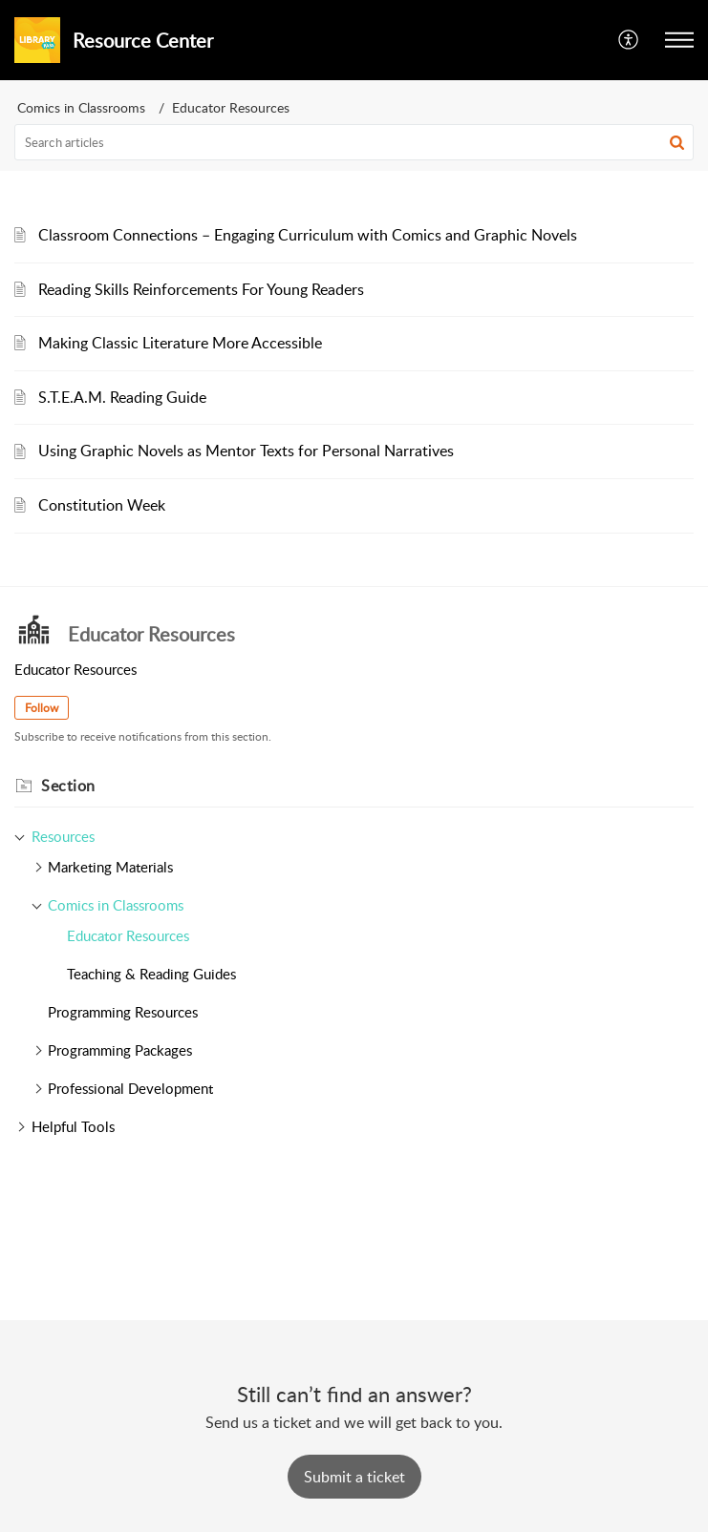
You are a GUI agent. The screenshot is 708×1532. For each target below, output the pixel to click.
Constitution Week (101, 504)
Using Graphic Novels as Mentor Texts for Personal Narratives (246, 450)
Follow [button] (41, 708)
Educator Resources (128, 935)
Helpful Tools (73, 1126)
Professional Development (130, 1088)
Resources (63, 836)
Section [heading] (68, 785)
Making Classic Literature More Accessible (180, 342)
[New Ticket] (354, 1476)
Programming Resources (123, 1011)
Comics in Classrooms (81, 107)
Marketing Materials (110, 866)
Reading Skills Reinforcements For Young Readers (201, 289)
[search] (354, 142)
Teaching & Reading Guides (151, 973)
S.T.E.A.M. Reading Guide (122, 397)
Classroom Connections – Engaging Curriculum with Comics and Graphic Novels (307, 234)
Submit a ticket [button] (354, 1476)
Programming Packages (120, 1050)
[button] (629, 40)
